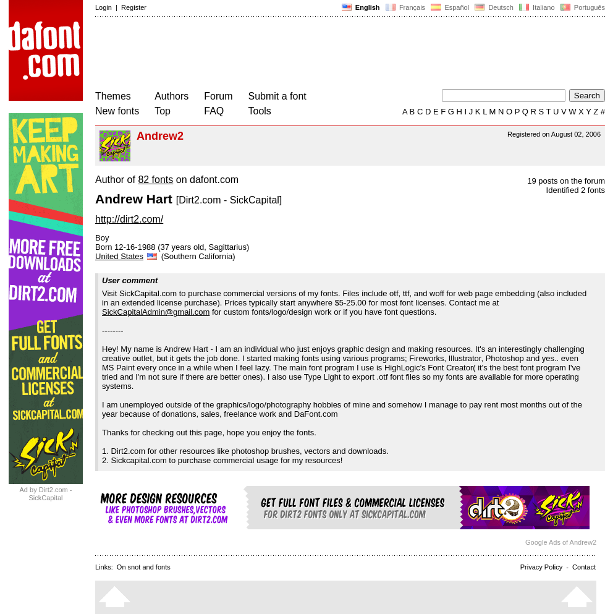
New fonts (117, 111)
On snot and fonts (144, 567)
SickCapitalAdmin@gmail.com (155, 312)
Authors (171, 96)
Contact (584, 567)
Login (103, 7)
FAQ (214, 111)
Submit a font (277, 96)
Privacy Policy (541, 567)
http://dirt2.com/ (129, 219)
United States (127, 256)
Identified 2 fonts (575, 190)
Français (405, 7)
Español (450, 7)
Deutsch (494, 7)
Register (133, 7)
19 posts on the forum (566, 180)
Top (162, 111)
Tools (259, 111)
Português (582, 7)
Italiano (537, 7)
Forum (218, 96)
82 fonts (155, 179)
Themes (113, 96)
